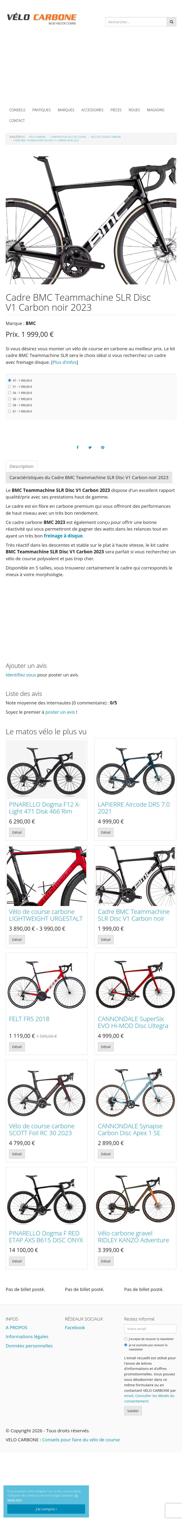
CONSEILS (17, 109)
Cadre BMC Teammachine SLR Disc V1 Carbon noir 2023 (134, 918)
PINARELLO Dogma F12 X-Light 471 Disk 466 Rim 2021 (45, 811)
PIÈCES (116, 109)
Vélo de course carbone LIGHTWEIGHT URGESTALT (46, 915)
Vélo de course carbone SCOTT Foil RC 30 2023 (42, 1129)
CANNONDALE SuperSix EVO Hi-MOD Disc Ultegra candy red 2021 (133, 1025)
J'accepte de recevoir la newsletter (149, 1339)
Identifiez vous (21, 675)
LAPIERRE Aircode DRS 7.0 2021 (134, 807)
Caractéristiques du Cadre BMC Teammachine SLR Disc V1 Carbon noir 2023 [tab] (88, 477)
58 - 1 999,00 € (20, 405)
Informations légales (27, 1336)
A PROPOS (16, 1327)
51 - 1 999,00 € (20, 387)
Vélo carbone (37, 137)
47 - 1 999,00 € (20, 381)
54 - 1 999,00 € (20, 393)
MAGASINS (155, 109)
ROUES (134, 109)
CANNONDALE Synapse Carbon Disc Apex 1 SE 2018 (130, 1133)
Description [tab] (21, 466)
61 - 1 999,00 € (20, 411)
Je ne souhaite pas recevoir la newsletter (146, 1347)
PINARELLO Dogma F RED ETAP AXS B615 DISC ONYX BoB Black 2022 (46, 1240)
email (128, 1395)
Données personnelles (29, 1346)
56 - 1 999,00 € (20, 399)
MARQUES (66, 109)
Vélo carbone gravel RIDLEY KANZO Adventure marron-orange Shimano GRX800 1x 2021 (133, 1243)
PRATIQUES (41, 109)
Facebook (75, 1327)
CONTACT (17, 120)
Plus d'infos (65, 362)
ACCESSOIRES (92, 109)
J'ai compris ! (46, 1509)
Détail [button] (17, 832)
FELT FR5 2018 (29, 1018)
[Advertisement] (91, 69)
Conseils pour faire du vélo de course (81, 1440)
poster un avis (60, 712)
